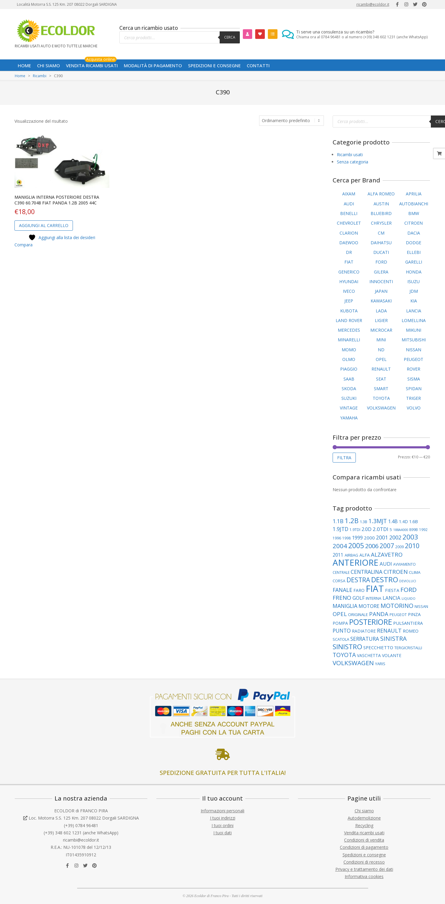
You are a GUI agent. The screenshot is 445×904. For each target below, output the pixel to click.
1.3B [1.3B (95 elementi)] (363, 521)
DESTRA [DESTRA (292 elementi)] (358, 580)
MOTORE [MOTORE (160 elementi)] (369, 605)
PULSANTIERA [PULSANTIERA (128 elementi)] (408, 623)
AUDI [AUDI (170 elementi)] (386, 563)
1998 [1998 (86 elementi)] (346, 538)
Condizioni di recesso (364, 862)
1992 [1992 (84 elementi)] (423, 529)
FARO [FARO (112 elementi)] (359, 590)
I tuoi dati (222, 833)
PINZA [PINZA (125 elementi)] (414, 614)
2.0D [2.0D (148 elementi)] (366, 529)
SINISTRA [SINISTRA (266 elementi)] (393, 638)
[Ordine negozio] (291, 120)
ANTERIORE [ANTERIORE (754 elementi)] (355, 562)
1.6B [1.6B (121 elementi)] (413, 521)
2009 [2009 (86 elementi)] (399, 546)
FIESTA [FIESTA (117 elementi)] (392, 590)
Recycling (364, 825)
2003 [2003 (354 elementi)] (410, 537)
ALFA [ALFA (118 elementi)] (364, 555)
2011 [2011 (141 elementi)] (338, 555)
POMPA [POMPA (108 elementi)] (340, 623)
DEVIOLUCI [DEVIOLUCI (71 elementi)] (407, 581)
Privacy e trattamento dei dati (364, 869)
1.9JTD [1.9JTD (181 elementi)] (340, 529)
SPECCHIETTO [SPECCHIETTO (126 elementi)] (378, 647)
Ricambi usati (350, 154)
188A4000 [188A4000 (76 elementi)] (400, 529)
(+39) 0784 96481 (81, 825)
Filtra (344, 457)
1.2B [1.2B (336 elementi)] (352, 520)
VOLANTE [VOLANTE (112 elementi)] (391, 655)
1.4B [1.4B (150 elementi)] (393, 521)
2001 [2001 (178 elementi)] (382, 537)
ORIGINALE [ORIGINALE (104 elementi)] (358, 614)
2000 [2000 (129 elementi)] (369, 538)
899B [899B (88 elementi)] (413, 529)
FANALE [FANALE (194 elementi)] (342, 589)
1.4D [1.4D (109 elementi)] (403, 521)
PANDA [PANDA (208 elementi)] (378, 614)
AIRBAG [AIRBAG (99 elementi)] (351, 555)
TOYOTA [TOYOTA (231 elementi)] (344, 655)
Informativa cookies (364, 876)
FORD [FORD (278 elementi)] (408, 589)
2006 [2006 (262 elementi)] (371, 546)
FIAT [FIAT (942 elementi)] (375, 589)
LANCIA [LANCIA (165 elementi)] (391, 597)
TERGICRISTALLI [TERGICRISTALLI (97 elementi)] (408, 647)
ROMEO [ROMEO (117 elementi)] (410, 631)
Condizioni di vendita (364, 840)
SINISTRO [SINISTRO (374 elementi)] (347, 646)
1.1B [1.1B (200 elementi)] (338, 521)
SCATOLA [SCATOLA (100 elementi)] (341, 639)
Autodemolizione (364, 818)
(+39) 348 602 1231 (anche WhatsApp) (81, 833)
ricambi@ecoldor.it (372, 4)
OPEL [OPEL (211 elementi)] (340, 614)
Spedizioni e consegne (364, 855)
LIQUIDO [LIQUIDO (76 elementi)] (408, 598)
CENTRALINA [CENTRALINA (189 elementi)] (366, 571)
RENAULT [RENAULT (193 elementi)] (389, 630)
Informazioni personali (222, 811)
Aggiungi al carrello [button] (43, 225)
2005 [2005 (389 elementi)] (356, 545)
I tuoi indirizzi (222, 818)
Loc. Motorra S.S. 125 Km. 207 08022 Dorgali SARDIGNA (84, 818)
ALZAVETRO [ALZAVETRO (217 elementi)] (387, 554)
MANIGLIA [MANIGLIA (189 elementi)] (345, 605)
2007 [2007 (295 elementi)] (387, 546)
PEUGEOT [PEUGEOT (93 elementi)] (398, 614)
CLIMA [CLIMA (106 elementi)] (415, 572)
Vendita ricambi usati (364, 833)
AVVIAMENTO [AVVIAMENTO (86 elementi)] (404, 564)
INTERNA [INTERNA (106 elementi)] (373, 598)
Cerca (229, 37)
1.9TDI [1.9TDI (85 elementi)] (354, 529)
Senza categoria (352, 162)
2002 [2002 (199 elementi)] (395, 537)
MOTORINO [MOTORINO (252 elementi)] (397, 606)
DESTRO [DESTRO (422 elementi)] (384, 579)
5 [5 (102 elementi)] (391, 529)
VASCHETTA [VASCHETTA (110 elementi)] (369, 655)
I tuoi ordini (222, 825)
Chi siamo (364, 811)
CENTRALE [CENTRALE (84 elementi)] (341, 572)
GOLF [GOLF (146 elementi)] (359, 598)
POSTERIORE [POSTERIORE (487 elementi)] (370, 622)
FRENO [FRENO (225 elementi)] (342, 598)
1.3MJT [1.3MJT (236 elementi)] (377, 521)
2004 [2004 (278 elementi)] (340, 546)
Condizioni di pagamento (364, 847)
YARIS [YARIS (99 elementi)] (380, 663)
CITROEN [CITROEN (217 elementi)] (396, 571)
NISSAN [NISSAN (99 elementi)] (421, 606)
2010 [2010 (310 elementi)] (412, 545)
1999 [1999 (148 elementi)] (357, 537)
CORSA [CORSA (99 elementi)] (339, 580)
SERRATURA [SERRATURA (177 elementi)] (364, 638)
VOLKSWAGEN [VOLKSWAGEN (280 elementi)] (353, 663)
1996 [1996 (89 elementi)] (337, 538)
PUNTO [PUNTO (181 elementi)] (342, 630)
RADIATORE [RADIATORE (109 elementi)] (364, 631)
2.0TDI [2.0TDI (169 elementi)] (380, 529)
